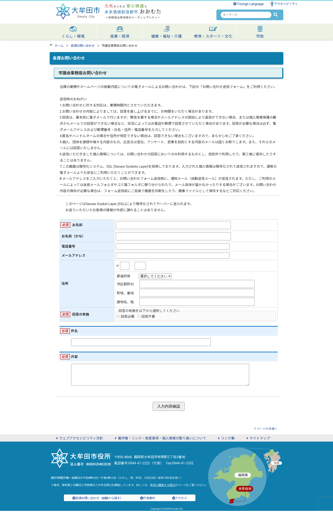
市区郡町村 (125, 284)
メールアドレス (73, 256)
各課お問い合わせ (83, 46)
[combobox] (246, 15)
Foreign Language (248, 4)
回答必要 (127, 317)
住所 (65, 284)
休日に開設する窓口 (162, 487)
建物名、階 (125, 302)
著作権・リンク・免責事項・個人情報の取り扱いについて (160, 440)
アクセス (179, 500)
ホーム (59, 46)
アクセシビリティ (286, 4)
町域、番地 (125, 293)
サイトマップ (257, 440)
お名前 (77, 225)
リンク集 (226, 440)
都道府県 (123, 276)
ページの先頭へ (267, 430)
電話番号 (68, 246)
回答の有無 (80, 314)
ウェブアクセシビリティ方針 (79, 440)
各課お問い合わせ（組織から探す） (97, 500)
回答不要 (148, 317)
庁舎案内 (147, 500)
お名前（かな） (73, 236)
